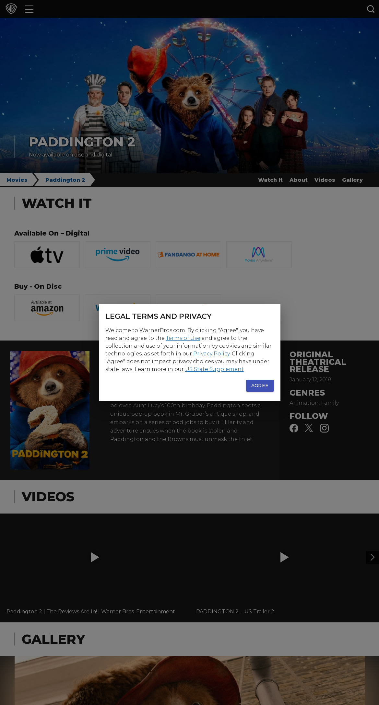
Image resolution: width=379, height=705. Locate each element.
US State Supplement (214, 369)
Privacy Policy (211, 354)
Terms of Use (183, 338)
